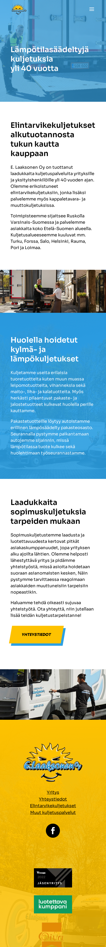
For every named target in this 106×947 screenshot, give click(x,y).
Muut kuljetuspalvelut (53, 812)
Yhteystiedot (36, 634)
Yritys (53, 792)
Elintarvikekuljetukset (53, 805)
